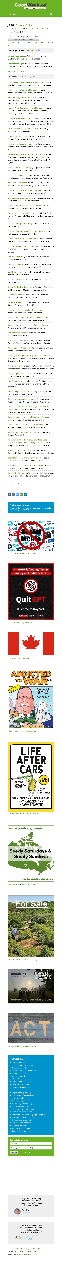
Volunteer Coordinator (17, 183)
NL (39, 42)
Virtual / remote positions (21, 1123)
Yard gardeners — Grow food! (20, 213)
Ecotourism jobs (18, 1098)
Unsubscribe (29, 1152)
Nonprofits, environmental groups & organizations (30, 1114)
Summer (40, 28)
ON (22, 42)
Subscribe (31, 25)
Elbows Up (25, 658)
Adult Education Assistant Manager (22, 90)
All (22, 32)
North (43, 42)
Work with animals (18, 1076)
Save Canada (15, 658)
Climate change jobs (19, 1068)
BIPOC (24, 1073)
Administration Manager (18, 332)
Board (10, 32)
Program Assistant (15, 136)
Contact (38, 1249)
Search (20, 25)
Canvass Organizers (16, 257)
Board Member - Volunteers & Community (25, 465)
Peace (33, 658)
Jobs (11, 25)
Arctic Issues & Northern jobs (23, 1109)
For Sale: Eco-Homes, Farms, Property (23, 959)
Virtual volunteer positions (21, 1128)
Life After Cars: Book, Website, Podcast (23, 814)
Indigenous (16, 1073)
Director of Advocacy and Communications (25, 231)
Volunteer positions (19, 1125)
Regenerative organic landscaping (22, 399)
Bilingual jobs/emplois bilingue (23, 1120)
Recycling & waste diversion (22, 1106)
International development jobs (23, 1112)
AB (12, 42)
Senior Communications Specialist (22, 239)
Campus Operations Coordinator (21, 373)
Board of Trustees (15, 340)
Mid (22, 28)
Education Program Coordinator (21, 97)
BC (9, 42)
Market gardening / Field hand (20, 198)
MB (18, 42)
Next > (24, 483)
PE (32, 42)
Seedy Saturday (14, 884)
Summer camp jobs (19, 1087)
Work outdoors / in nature (21, 1079)
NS (36, 42)
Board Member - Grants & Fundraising (24, 458)
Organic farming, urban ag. (22, 1093)
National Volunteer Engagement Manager (25, 108)
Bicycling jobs (17, 1082)
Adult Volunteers (15, 381)
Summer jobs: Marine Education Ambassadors (27, 205)
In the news (32, 553)
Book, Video (13, 731)
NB (29, 42)
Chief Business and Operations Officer (23, 129)
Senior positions (16, 50)
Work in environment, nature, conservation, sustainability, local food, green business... (31, 509)
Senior (17, 28)
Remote (10, 28)
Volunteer (48, 28)
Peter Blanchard (22, 1255)
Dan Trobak (33, 1255)
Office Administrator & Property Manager (25, 190)
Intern (33, 28)
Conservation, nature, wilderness (24, 1071)
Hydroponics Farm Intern (18, 279)
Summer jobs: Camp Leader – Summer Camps (26, 310)
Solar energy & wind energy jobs (24, 1104)
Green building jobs (19, 1101)
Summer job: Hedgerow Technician (22, 144)
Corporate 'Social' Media (17, 553)
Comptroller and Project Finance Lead (23, 246)
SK (15, 42)
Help (21, 1152)
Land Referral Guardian (17, 272)
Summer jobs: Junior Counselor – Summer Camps (28, 317)
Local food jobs (18, 1090)
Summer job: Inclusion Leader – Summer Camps (27, 325)
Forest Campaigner (16, 264)
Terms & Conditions (15, 1249)
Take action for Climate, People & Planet (23, 1046)
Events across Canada (29, 884)
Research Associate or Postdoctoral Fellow (25, 154)
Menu (12, 14)
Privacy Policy (29, 1249)
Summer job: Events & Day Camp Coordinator (26, 424)
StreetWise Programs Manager (21, 223)
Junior (27, 28)
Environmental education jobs (23, 1065)
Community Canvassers (17, 473)
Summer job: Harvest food (18, 167)
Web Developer (14, 366)
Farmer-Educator (15, 295)
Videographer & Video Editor (19, 348)
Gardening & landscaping (21, 1084)
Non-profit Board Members (19, 450)
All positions (32, 50)
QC (26, 42)
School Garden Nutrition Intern (21, 287)
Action (22, 731)
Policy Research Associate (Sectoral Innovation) (27, 82)
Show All (37, 36)
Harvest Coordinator (16, 175)
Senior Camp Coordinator (18, 391)
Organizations (31, 731)
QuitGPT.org (18, 623)
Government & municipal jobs (23, 1117)
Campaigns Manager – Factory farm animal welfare (29, 355)
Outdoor (17, 32)
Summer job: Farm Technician (20, 432)
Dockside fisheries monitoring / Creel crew (25, 118)
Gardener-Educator (16, 302)
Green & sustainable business (23, 1095)
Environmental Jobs (19, 505)
